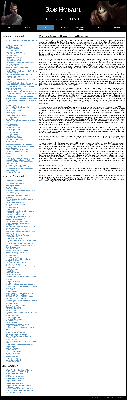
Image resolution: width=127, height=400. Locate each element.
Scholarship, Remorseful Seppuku (18, 195)
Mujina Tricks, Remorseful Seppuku (18, 336)
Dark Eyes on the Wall (13, 129)
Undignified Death (12, 303)
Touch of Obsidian (12, 273)
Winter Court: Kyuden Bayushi (17, 150)
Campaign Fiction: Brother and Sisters (19, 344)
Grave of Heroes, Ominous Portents (18, 230)
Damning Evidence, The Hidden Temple (20, 146)
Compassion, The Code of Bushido (18, 221)
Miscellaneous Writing (81, 28)
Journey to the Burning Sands (16, 252)
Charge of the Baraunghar (15, 214)
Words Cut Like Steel (13, 360)
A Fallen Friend (11, 346)
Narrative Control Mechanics (16, 377)
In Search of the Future (14, 219)
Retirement (10, 279)
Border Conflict (11, 310)
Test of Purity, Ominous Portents (17, 235)
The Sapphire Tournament (15, 202)
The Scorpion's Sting (13, 110)
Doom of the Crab (12, 321)
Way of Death (10, 201)
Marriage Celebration (13, 307)
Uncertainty (10, 197)
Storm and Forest (12, 134)
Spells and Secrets (12, 387)
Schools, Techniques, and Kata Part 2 (19, 389)
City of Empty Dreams (13, 264)
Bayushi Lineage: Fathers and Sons (18, 223)
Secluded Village (12, 269)
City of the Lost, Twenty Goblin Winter (19, 243)
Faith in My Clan (11, 163)
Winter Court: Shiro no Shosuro (17, 295)
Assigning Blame (12, 291)
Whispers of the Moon (13, 353)
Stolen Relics (10, 209)
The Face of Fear (12, 55)
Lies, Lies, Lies (11, 69)
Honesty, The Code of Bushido (17, 250)
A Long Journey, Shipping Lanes (17, 324)
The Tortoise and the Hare (15, 254)
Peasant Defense (12, 126)
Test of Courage (11, 148)
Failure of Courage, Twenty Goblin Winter (20, 245)
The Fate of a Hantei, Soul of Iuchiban (19, 83)
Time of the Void (11, 170)
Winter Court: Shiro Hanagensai (17, 218)
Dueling (8, 382)
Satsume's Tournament (14, 45)
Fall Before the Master (13, 309)
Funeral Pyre (10, 143)
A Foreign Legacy (12, 73)
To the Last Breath (12, 362)
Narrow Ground (11, 124)
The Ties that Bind (12, 64)
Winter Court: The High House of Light (19, 293)
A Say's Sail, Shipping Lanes (16, 213)
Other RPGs (63, 28)
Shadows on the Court (14, 238)
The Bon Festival (12, 207)
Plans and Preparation (14, 180)
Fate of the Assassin (13, 355)
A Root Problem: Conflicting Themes (19, 370)
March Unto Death (12, 356)
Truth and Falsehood (13, 348)
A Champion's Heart (13, 257)
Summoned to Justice (13, 317)
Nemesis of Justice (12, 315)
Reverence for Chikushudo (15, 332)
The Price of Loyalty (13, 127)
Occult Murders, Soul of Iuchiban (17, 67)
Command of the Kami (14, 138)
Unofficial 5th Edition (13, 392)
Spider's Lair (10, 338)
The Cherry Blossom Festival (16, 298)
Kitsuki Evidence (12, 47)
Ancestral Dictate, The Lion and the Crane (21, 91)
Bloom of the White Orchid (15, 204)
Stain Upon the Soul (13, 136)
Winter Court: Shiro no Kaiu (16, 115)
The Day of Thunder (13, 172)
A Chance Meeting (12, 49)
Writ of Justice (11, 187)
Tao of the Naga (11, 131)
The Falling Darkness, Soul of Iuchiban (20, 62)
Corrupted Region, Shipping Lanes (18, 259)
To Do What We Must (13, 78)
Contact (117, 28)
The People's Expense (14, 66)
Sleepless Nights (12, 249)
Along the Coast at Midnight (16, 165)
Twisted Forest (11, 141)
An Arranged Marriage (13, 351)
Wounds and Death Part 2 (15, 383)
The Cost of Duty (12, 132)
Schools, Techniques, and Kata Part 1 (19, 385)
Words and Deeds (12, 339)
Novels (27, 28)
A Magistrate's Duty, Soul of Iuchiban (19, 74)
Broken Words (11, 290)
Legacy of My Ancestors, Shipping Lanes (20, 226)
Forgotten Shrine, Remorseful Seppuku (20, 211)
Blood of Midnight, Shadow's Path (18, 160)
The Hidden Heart (12, 322)
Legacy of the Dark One (14, 52)
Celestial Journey (12, 358)
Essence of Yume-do (13, 237)
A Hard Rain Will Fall (13, 350)
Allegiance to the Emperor (15, 326)
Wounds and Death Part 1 (15, 378)
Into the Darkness (12, 283)
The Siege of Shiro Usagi (14, 274)
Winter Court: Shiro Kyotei (15, 90)
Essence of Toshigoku (14, 319)
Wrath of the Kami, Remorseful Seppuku (20, 190)
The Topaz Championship (15, 183)
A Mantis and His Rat (13, 61)
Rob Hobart (107, 397)
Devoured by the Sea (13, 194)
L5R (45, 28)
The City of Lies (11, 206)
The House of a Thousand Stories (18, 216)
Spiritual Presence (12, 50)
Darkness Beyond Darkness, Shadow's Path (21, 98)
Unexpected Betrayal (13, 261)
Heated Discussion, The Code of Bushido (20, 285)
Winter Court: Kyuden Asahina (17, 54)
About (99, 28)
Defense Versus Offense (14, 373)
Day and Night (11, 109)
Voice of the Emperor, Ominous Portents (20, 231)
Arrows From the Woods (14, 57)
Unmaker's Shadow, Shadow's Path (18, 167)
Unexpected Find (12, 225)
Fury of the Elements (13, 76)
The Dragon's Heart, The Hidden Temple (20, 168)
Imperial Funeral (11, 233)
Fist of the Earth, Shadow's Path (17, 107)
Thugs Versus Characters (15, 380)
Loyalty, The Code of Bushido (16, 305)
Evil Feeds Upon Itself (13, 59)
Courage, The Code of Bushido (17, 262)
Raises (8, 375)
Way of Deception (12, 119)
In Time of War (11, 114)
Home (9, 28)
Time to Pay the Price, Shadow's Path (19, 144)
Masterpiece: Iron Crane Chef (16, 334)
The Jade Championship (14, 139)
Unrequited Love (12, 192)
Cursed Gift (10, 271)
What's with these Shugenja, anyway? (19, 390)
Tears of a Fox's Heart (13, 189)
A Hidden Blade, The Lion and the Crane (20, 86)
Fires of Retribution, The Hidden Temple (20, 162)
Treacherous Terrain (13, 185)
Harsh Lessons (11, 255)
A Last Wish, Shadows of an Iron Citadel (20, 158)
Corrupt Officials (12, 228)
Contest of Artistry (12, 331)
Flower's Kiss (10, 112)
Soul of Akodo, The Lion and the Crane (20, 97)
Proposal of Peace (12, 117)
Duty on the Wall (11, 105)
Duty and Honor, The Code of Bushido (19, 297)
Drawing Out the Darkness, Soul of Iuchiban (21, 71)
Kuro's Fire (10, 103)
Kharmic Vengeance (13, 247)
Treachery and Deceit (13, 88)
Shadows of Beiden (13, 281)
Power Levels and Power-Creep (17, 372)
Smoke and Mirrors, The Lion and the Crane (21, 85)
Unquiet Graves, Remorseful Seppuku (19, 199)
